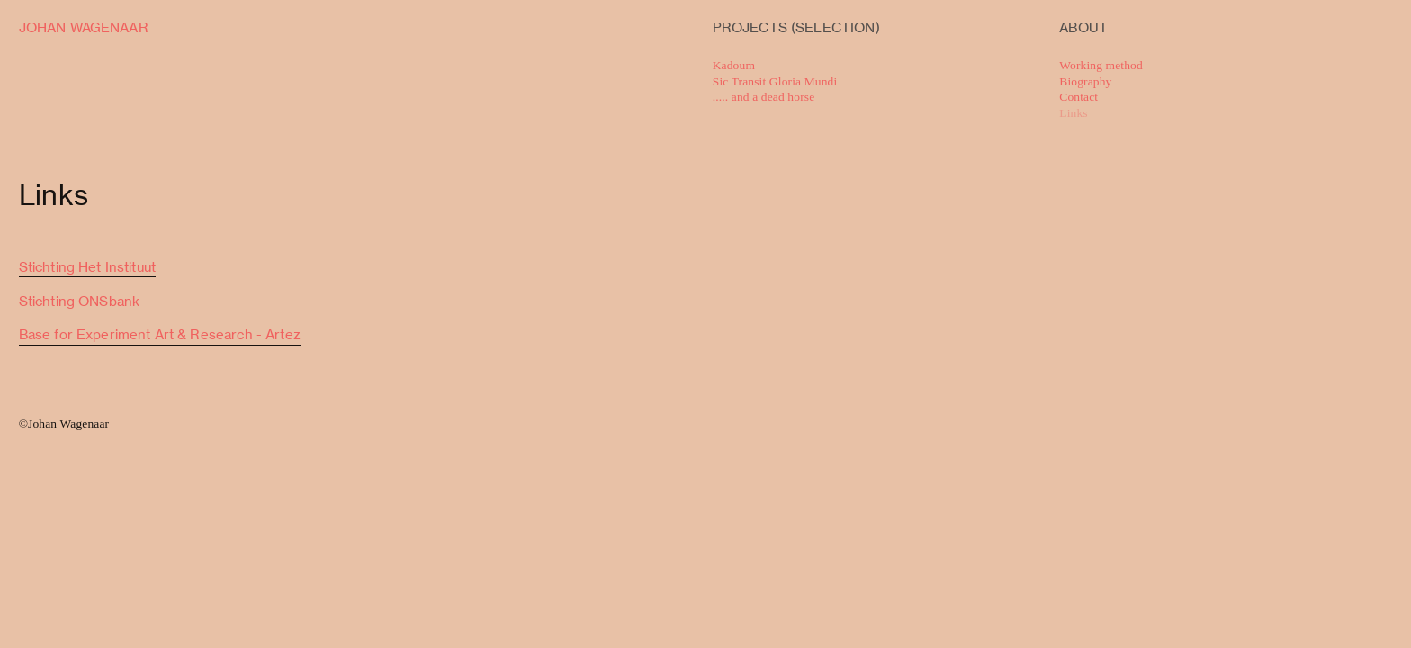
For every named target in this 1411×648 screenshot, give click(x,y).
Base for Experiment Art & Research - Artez (160, 335)
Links (1073, 113)
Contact (1078, 97)
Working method (1102, 65)
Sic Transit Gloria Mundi (775, 81)
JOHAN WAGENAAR (83, 28)
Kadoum (734, 65)
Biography (1085, 81)
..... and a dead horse (764, 97)
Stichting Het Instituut (87, 267)
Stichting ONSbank (79, 301)
